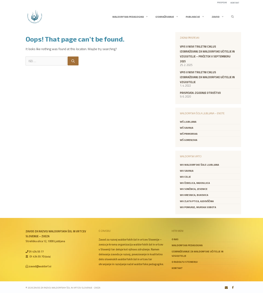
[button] (232, 16)
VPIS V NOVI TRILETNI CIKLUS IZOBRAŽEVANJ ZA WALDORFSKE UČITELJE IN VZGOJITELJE (207, 77)
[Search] (73, 60)
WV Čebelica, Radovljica (195, 183)
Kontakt (234, 2)
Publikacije (197, 16)
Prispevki (222, 2)
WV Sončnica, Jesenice (193, 189)
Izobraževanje (168, 16)
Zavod (220, 16)
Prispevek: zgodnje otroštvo (200, 93)
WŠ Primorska (188, 134)
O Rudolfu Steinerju (185, 262)
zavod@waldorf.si (40, 266)
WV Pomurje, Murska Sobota (198, 207)
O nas (175, 239)
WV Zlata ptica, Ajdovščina (197, 201)
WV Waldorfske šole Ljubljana (199, 165)
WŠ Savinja (186, 128)
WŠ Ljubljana (188, 122)
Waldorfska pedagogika (132, 16)
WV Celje (185, 177)
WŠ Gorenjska (188, 140)
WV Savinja (186, 171)
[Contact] (226, 288)
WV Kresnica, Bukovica (194, 195)
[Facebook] (233, 288)
